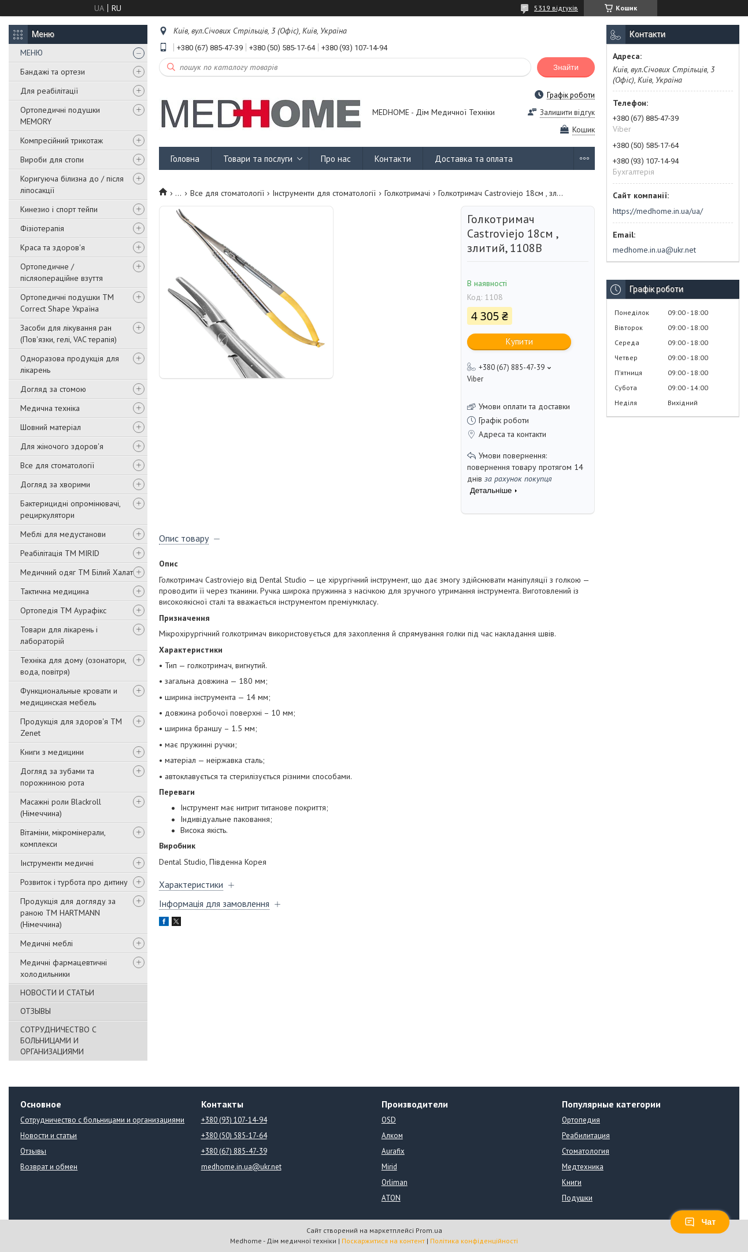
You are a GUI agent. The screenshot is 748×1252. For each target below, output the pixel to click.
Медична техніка (50, 408)
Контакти (393, 158)
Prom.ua (429, 1230)
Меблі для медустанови (63, 534)
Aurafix (393, 1151)
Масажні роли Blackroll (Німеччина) (60, 807)
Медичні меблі (46, 943)
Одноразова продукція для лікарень (69, 364)
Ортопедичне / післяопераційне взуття (61, 272)
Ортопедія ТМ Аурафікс (63, 610)
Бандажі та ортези (52, 71)
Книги (572, 1182)
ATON (391, 1198)
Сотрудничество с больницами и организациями (102, 1120)
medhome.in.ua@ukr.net (654, 250)
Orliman (395, 1182)
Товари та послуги (257, 158)
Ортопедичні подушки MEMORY (60, 116)
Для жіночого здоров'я (61, 446)
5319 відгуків (556, 7)
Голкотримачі (407, 193)
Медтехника (582, 1167)
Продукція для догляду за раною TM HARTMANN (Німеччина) (68, 912)
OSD (389, 1120)
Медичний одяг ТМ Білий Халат (76, 572)
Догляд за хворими (55, 484)
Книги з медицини (52, 752)
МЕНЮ (31, 52)
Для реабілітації (49, 91)
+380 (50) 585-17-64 (234, 1135)
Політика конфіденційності (474, 1240)
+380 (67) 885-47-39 (234, 1151)
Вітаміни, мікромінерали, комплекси (62, 838)
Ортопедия (581, 1120)
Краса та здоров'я (52, 247)
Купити (519, 341)
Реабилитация (586, 1135)
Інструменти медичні (57, 863)
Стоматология (585, 1151)
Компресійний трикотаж (61, 140)
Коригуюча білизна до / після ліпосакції (72, 184)
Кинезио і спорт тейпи (59, 209)
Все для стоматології (57, 465)
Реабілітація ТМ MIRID (59, 553)
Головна (185, 158)
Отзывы (33, 1151)
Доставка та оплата (474, 158)
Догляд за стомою (53, 389)
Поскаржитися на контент (383, 1240)
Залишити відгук (567, 112)
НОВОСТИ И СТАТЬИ (57, 992)
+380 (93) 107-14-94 (234, 1120)
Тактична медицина (54, 591)
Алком (392, 1135)
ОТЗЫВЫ (35, 1011)
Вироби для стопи (52, 159)
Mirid (389, 1167)
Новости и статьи (48, 1135)
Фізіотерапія (42, 228)
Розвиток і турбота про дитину (74, 882)
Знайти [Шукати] (566, 67)
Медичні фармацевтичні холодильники (63, 968)
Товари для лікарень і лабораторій (59, 635)
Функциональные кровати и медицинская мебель (68, 697)
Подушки (577, 1198)
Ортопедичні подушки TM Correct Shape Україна (67, 303)
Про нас (336, 158)
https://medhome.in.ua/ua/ (658, 211)
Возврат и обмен (48, 1167)
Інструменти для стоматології (324, 193)
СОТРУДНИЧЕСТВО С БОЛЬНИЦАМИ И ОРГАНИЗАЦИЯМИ (58, 1040)
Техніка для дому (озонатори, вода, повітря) (73, 666)
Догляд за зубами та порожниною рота (57, 777)
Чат (700, 1222)
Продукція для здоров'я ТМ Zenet (71, 727)
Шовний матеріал (50, 427)
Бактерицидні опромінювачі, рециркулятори (70, 509)
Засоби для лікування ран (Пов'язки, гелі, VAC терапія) (68, 334)
